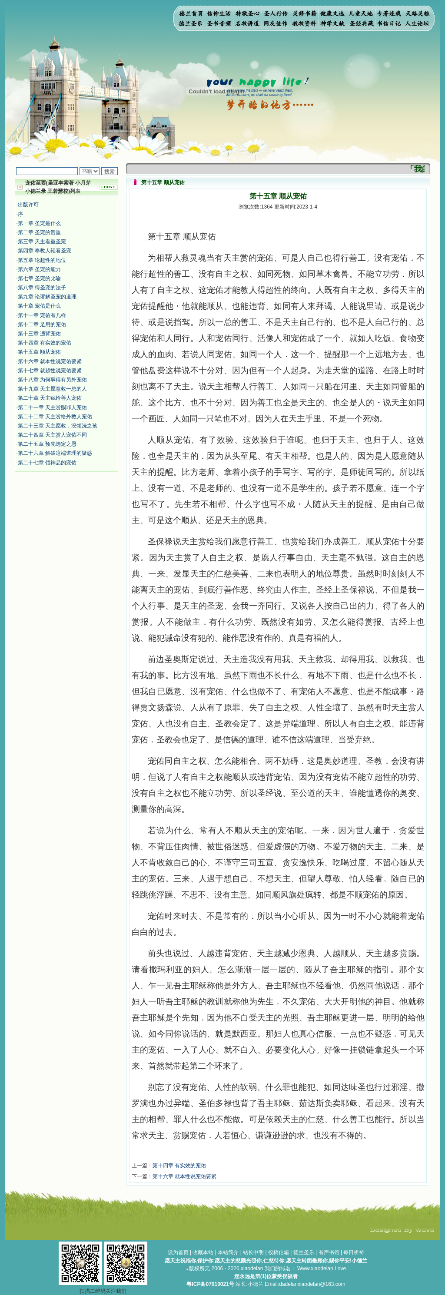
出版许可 (28, 205)
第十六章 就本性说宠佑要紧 (50, 361)
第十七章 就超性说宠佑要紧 (50, 371)
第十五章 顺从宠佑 (39, 352)
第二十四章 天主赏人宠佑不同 (52, 435)
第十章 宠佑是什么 (39, 306)
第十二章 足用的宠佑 (42, 324)
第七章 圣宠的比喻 (39, 278)
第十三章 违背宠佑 (39, 334)
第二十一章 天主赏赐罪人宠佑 (52, 407)
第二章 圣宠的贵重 (39, 232)
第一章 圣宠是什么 (39, 223)
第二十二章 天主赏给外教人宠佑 (55, 417)
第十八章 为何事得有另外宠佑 (52, 380)
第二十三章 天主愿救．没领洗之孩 (57, 426)
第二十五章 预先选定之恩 (47, 444)
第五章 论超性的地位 (42, 260)
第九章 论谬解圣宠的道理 (47, 297)
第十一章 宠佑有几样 (42, 315)
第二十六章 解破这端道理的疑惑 (55, 453)
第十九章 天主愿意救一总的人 (52, 389)
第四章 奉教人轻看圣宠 (44, 251)
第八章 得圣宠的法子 (42, 288)
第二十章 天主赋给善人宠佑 (50, 398)
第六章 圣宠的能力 (39, 269)
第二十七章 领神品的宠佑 (47, 463)
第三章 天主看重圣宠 (42, 241)
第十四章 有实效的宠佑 (44, 343)
